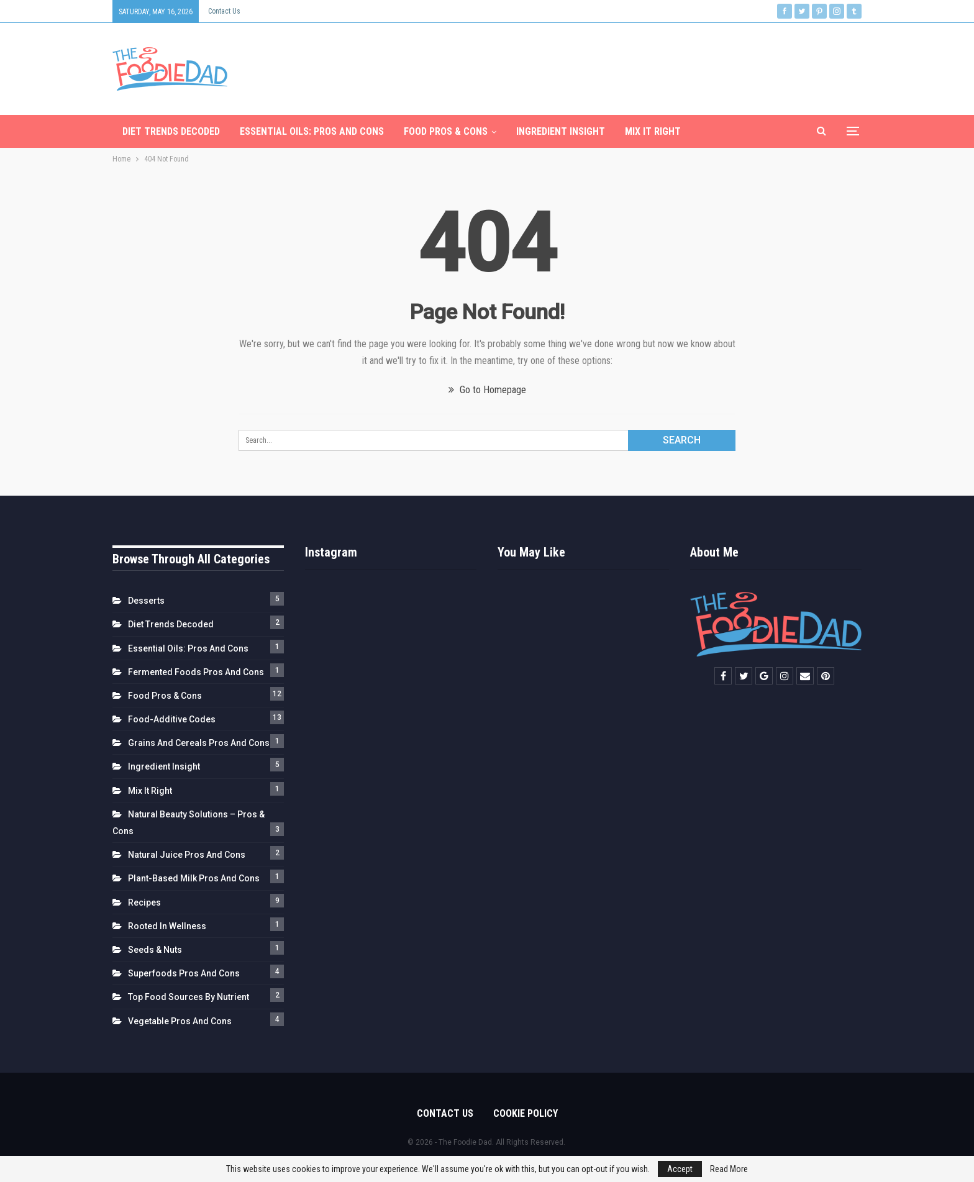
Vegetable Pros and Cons (180, 1021)
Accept (680, 1169)
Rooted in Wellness (167, 926)
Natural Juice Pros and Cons (186, 855)
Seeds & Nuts (155, 950)
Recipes (144, 902)
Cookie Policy (525, 1113)
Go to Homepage (487, 390)
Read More (729, 1169)
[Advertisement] (635, 66)
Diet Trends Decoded (171, 131)
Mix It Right (653, 131)
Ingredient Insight (560, 131)
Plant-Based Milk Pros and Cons (194, 878)
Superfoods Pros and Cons (184, 973)
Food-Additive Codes (172, 719)
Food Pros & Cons (446, 131)
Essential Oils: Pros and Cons (312, 131)
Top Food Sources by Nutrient (188, 997)
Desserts (146, 601)
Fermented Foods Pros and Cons (196, 672)
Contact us (224, 11)
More (713, 131)
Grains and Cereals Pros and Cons (199, 743)
